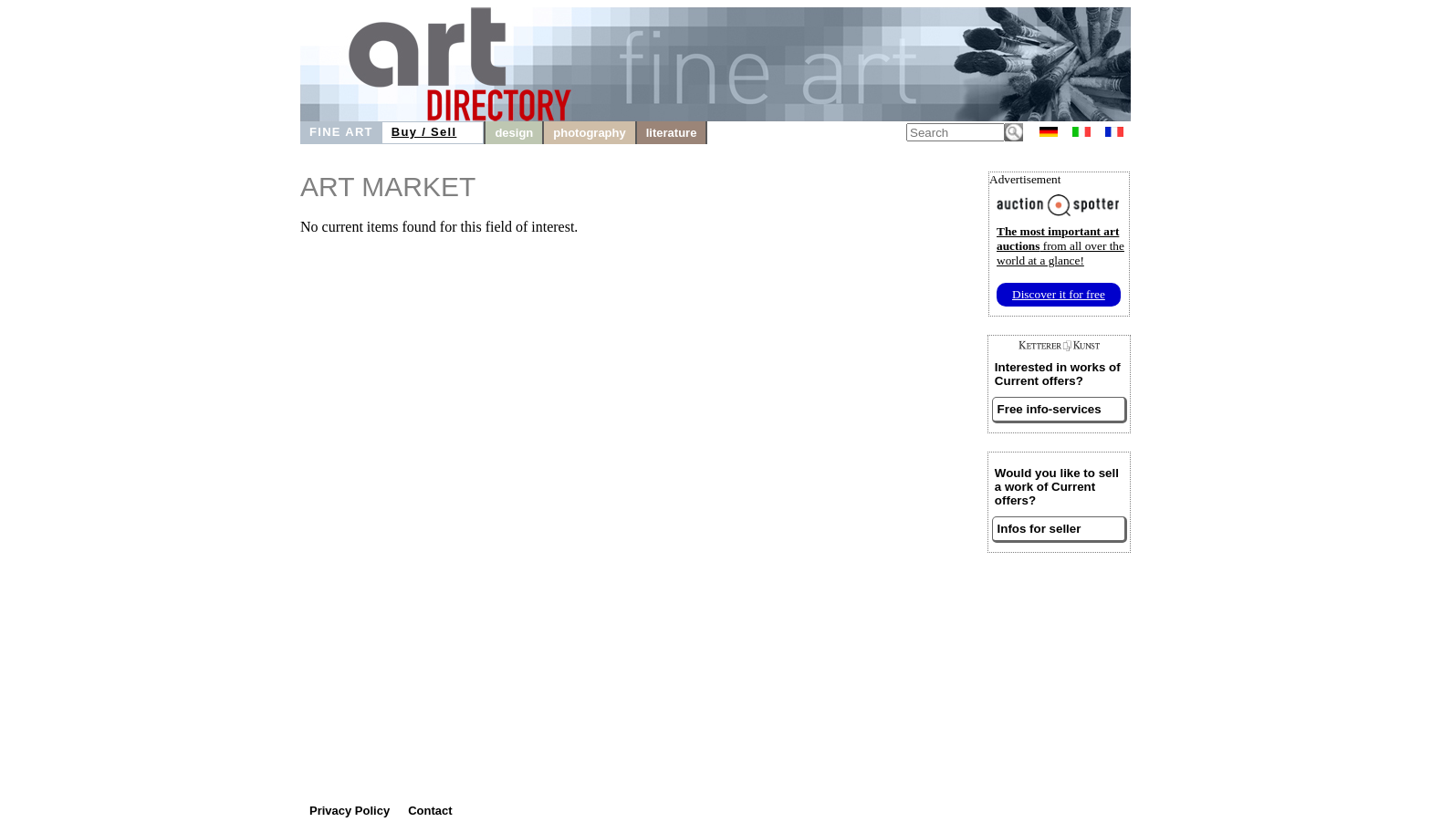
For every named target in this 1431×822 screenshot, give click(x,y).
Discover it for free (1058, 294)
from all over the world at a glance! (1060, 245)
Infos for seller (1039, 529)
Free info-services (1050, 409)
